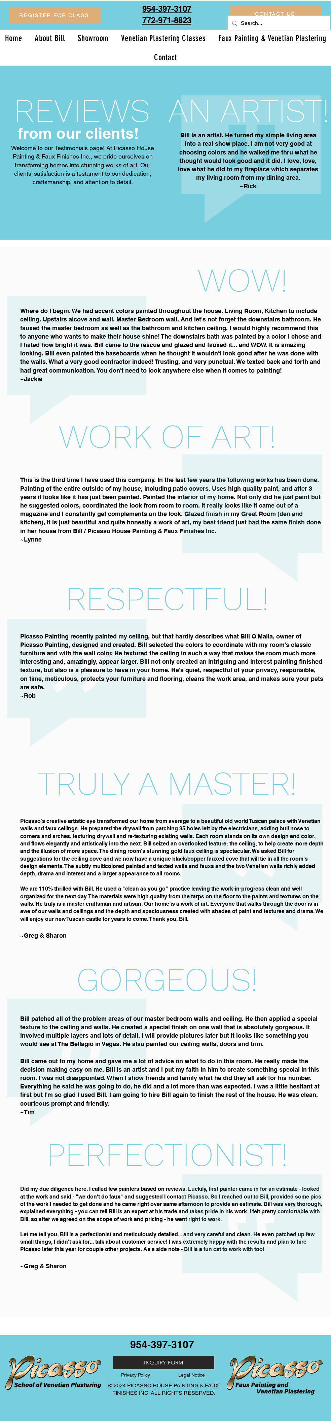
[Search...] (278, 23)
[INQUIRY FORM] (163, 1362)
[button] (55, 15)
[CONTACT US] (276, 14)
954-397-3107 (162, 1345)
